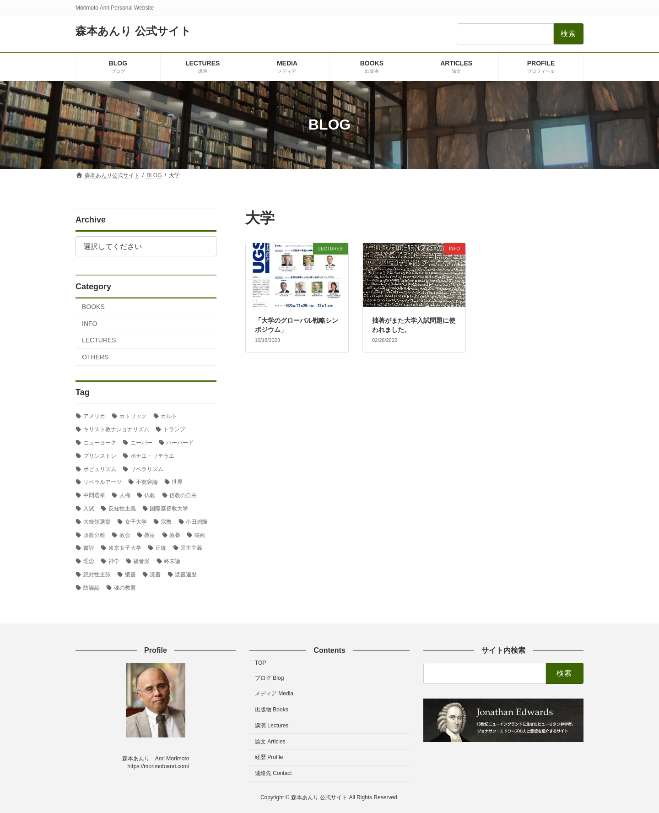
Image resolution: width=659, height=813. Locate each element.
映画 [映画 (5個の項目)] (199, 534)
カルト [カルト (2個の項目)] (169, 416)
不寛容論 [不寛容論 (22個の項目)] (147, 482)
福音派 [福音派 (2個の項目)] (141, 561)
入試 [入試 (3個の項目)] (88, 508)
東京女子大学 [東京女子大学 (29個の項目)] (124, 548)
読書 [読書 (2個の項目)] (155, 574)
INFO (89, 323)
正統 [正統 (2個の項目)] (160, 548)
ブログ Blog (269, 678)
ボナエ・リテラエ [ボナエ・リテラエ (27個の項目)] (152, 455)
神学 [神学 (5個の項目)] (113, 561)
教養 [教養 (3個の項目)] (174, 534)
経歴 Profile (269, 757)
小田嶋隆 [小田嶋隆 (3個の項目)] (197, 521)
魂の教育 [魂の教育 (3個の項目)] (125, 587)
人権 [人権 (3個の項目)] (124, 495)
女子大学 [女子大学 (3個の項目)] (136, 521)
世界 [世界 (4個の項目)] (177, 482)
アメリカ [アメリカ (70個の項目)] (94, 416)
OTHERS (95, 357)
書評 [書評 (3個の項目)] (88, 548)
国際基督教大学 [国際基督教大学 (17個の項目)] (169, 508)
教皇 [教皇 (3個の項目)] (149, 534)
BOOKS (93, 306)
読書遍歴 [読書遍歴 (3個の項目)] (186, 574)
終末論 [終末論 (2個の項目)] (172, 561)
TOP (260, 663)
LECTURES (99, 340)
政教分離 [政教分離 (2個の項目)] (94, 534)
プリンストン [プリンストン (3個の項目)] (99, 455)
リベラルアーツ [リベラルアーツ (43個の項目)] (102, 482)
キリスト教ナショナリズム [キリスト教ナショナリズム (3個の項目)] (116, 429)
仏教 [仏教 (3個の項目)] (149, 495)
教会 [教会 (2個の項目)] (124, 534)
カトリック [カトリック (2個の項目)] (133, 416)
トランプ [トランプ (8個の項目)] (174, 429)
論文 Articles (270, 741)
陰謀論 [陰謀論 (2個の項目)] (91, 587)
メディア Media (274, 693)
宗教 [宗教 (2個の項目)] (166, 521)
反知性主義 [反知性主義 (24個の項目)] (122, 508)
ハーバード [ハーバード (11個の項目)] (180, 442)
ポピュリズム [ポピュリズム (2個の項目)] (99, 469)
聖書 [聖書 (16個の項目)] (130, 574)
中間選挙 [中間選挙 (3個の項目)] (94, 495)
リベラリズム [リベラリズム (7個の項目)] (146, 469)
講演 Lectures (271, 725)
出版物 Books (271, 709)
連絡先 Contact (273, 773)
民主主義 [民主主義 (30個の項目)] (191, 548)
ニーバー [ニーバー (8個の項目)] (141, 442)
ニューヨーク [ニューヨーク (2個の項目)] (99, 442)
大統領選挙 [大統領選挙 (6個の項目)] (97, 521)
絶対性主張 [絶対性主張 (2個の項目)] (97, 574)
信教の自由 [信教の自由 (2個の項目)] (183, 495)
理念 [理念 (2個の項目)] (88, 561)
